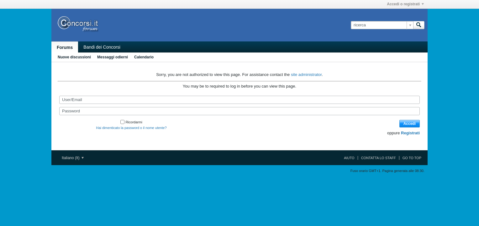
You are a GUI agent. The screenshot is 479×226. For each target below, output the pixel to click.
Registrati (410, 133)
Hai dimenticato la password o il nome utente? (131, 128)
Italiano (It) (73, 158)
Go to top (412, 158)
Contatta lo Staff (378, 158)
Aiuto (349, 158)
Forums (65, 47)
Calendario (144, 57)
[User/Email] (239, 100)
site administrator (306, 74)
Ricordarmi (131, 122)
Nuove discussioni (74, 57)
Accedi (409, 123)
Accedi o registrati (405, 4)
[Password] (239, 111)
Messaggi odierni (112, 57)
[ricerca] (382, 25)
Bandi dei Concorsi (101, 47)
